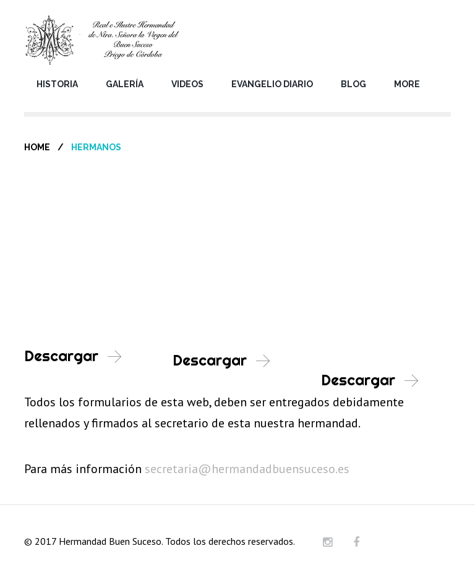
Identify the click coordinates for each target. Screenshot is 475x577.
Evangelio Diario (272, 84)
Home (37, 147)
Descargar (61, 355)
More (407, 84)
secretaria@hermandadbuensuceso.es (247, 469)
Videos (187, 84)
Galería (124, 84)
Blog (353, 84)
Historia (57, 84)
